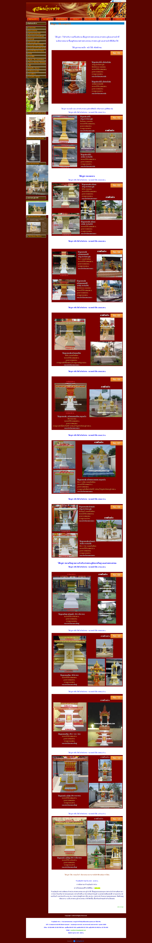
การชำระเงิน (119, 19)
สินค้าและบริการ (33, 19)
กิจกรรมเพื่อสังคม (104, 19)
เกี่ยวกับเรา (76, 19)
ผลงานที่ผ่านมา (47, 19)
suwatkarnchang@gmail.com (78, 930)
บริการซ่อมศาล (62, 19)
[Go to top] (120, 907)
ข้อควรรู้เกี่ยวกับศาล (90, 19)
